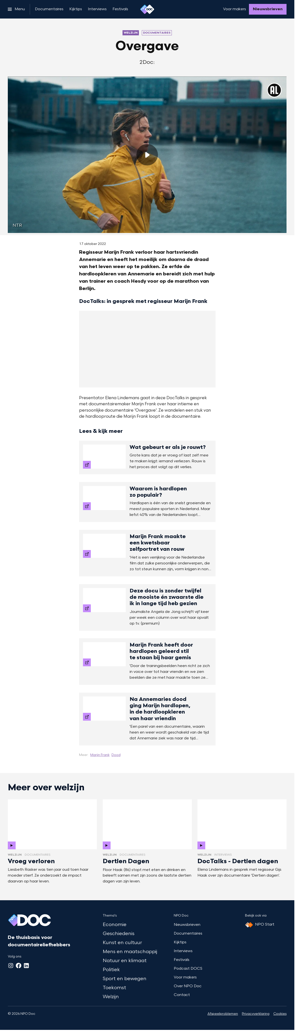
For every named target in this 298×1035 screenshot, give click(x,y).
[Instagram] (11, 965)
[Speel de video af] (147, 154)
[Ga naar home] (147, 9)
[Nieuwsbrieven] (268, 9)
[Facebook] (18, 965)
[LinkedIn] (26, 965)
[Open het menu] (16, 9)
